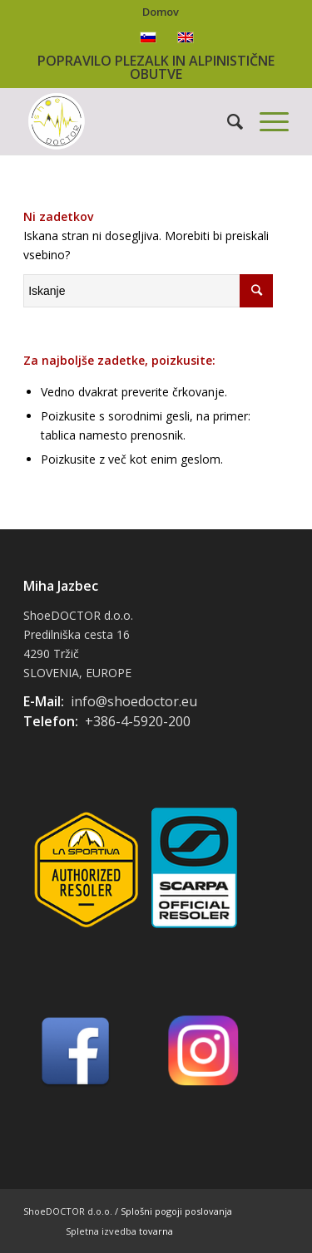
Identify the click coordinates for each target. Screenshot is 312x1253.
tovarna (156, 1231)
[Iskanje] (226, 121)
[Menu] (266, 121)
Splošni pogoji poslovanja (176, 1211)
